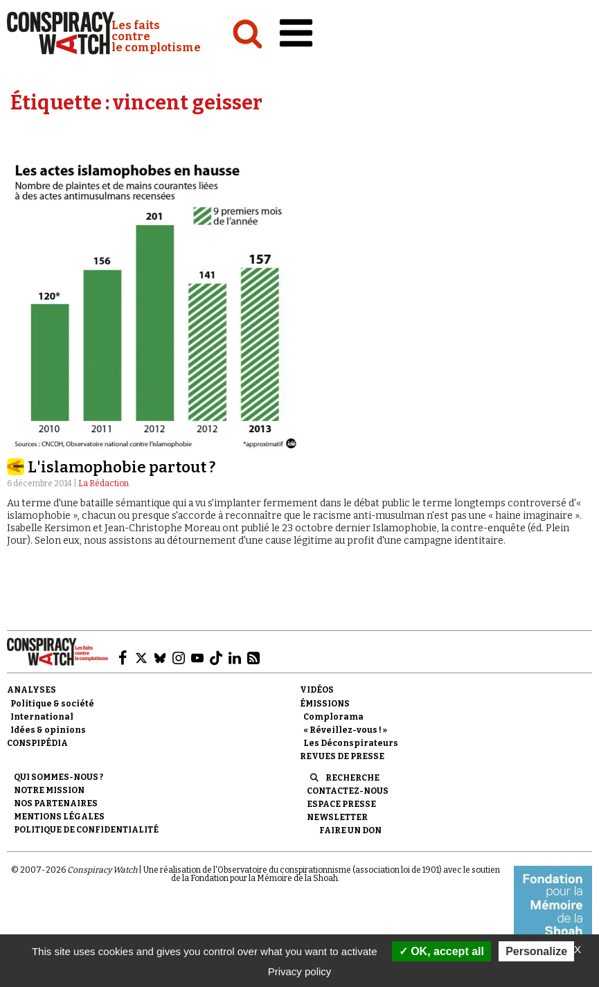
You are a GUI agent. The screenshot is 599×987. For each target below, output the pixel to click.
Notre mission (49, 790)
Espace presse (341, 804)
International (41, 717)
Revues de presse (342, 756)
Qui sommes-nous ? (58, 777)
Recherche (352, 778)
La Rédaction (103, 483)
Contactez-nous (347, 791)
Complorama (333, 717)
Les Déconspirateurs (350, 743)
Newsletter (337, 817)
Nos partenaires (56, 803)
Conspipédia (37, 743)
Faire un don (350, 830)
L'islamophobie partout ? (121, 467)
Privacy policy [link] (300, 971)
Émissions (325, 704)
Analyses (31, 690)
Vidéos (317, 690)
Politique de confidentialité (86, 830)
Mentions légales (59, 816)
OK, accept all (441, 951)
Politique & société (52, 704)
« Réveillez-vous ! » (345, 730)
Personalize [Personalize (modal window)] (536, 951)
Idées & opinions (48, 730)
